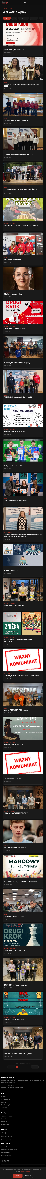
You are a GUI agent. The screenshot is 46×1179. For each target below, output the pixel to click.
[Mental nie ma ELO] (23, 560)
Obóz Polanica (5, 1152)
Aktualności (34, 18)
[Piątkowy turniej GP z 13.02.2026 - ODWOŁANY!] (23, 665)
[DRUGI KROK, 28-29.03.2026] (23, 317)
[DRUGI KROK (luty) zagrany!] (23, 594)
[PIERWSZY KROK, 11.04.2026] (23, 420)
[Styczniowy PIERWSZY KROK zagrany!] (23, 1043)
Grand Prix (4, 1119)
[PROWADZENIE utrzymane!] (23, 905)
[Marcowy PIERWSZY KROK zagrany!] (23, 352)
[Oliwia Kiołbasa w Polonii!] (23, 283)
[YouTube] (8, 1161)
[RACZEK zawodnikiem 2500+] (23, 836)
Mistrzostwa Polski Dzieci (9, 1149)
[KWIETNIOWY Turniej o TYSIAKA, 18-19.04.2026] (23, 214)
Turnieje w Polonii (6, 1116)
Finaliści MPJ (5, 1124)
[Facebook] (2, 1161)
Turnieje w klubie (24, 18)
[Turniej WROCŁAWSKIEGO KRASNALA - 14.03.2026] (23, 629)
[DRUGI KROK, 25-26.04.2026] (23, 39)
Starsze (35, 1067)
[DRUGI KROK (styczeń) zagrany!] (23, 974)
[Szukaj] (25, 2)
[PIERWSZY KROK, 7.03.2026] (23, 733)
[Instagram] (5, 1161)
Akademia (4, 1108)
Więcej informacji (25, 1171)
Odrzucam (28, 1175)
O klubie (3, 1096)
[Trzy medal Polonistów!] (23, 249)
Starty (14, 18)
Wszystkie (6, 18)
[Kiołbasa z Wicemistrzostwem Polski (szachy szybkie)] (23, 179)
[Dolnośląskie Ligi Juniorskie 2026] (23, 109)
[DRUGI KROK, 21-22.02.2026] (23, 940)
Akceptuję (17, 1175)
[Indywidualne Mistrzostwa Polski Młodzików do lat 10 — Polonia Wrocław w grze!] (23, 525)
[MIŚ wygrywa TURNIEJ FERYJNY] (23, 802)
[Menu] (43, 3)
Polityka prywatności (7, 1140)
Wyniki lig (4, 1122)
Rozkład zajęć (5, 1105)
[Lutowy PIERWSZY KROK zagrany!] (23, 699)
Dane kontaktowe (6, 1136)
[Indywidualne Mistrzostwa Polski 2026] (23, 144)
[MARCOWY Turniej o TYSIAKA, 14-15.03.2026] (23, 871)
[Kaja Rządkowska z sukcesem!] (23, 489)
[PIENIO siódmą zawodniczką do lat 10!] (23, 386)
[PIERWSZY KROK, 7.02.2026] (23, 1008)
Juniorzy (3, 1102)
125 (29, 1067)
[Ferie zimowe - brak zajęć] (23, 768)
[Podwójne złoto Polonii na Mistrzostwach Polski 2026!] (23, 74)
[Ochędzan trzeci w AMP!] (23, 455)
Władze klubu (5, 1099)
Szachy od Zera (6, 1155)
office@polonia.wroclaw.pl (9, 1133)
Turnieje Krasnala (6, 1147)
